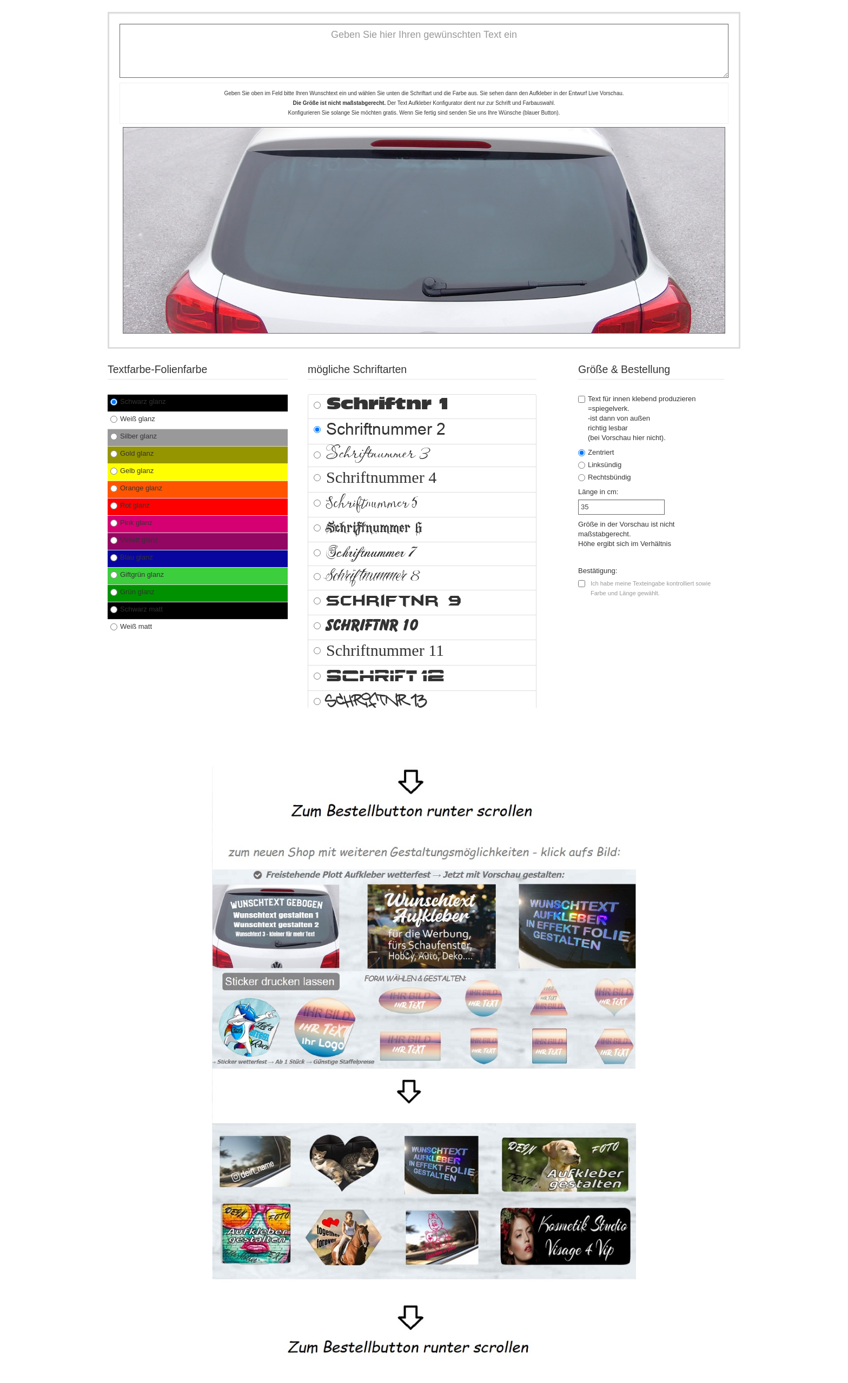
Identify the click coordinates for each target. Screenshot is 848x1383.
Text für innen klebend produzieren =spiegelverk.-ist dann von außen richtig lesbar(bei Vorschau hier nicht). (636, 418)
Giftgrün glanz (137, 574)
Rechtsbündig (604, 477)
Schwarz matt (136, 609)
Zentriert (596, 452)
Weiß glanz (132, 419)
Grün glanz (132, 592)
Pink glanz (131, 522)
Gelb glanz (132, 471)
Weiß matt (131, 626)
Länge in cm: (598, 492)
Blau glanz (131, 557)
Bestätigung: (597, 571)
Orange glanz (136, 488)
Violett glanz (134, 540)
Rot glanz (130, 505)
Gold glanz (132, 453)
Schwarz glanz (138, 401)
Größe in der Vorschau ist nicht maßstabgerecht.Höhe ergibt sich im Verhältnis (626, 534)
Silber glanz (133, 436)
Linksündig (599, 465)
